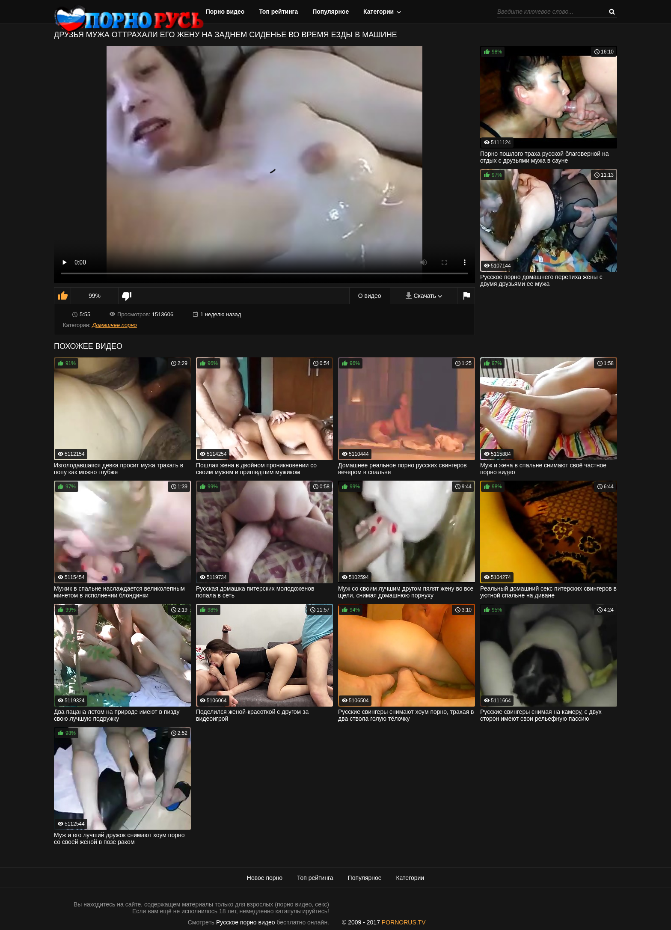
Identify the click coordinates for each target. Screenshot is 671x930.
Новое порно (264, 877)
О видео (369, 295)
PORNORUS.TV (404, 922)
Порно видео (225, 11)
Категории (378, 11)
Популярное (330, 11)
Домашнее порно (114, 325)
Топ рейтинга (278, 11)
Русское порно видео (245, 922)
